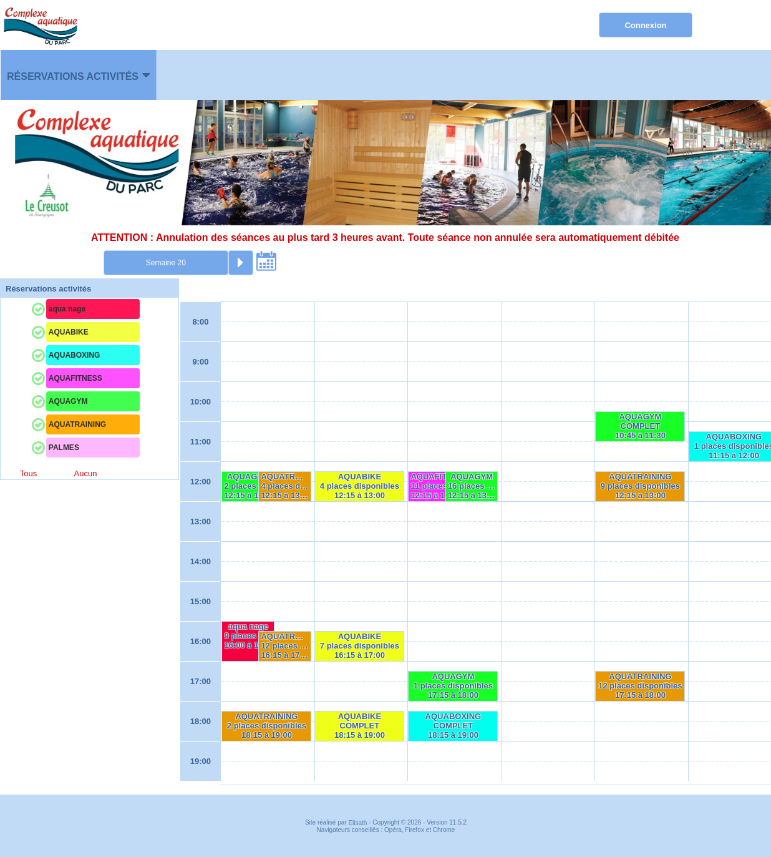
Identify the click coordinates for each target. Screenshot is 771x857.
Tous (28, 473)
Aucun (85, 473)
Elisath (358, 823)
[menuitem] (78, 75)
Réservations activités (72, 76)
